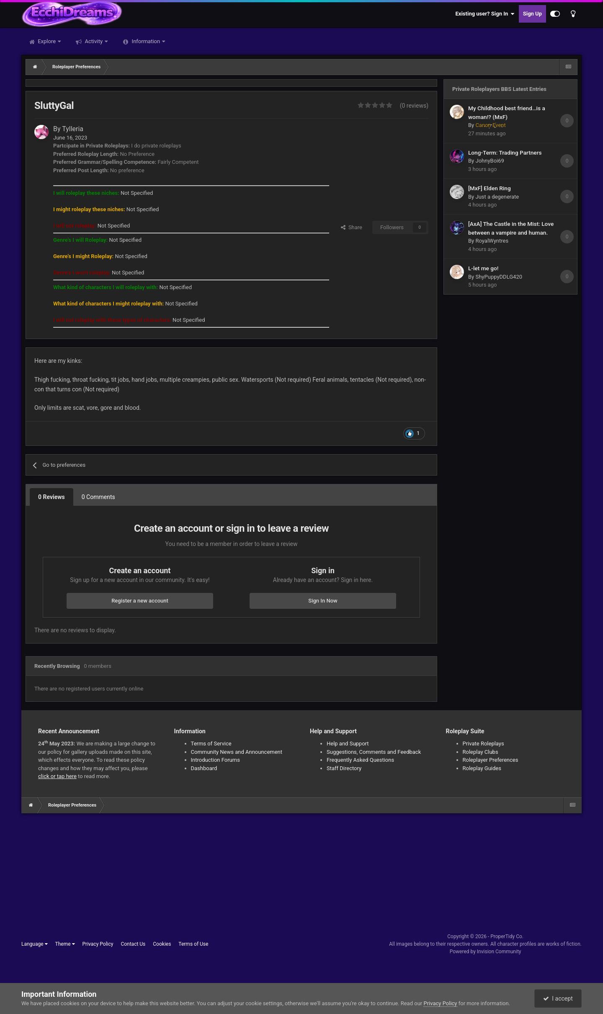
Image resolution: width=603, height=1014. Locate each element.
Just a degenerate (497, 197)
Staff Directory (344, 768)
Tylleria (72, 129)
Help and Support (348, 743)
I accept (557, 998)
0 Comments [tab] (98, 497)
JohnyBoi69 (489, 161)
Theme (65, 944)
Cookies (162, 944)
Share (351, 227)
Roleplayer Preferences (490, 760)
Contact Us (133, 944)
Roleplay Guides (482, 768)
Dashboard (204, 768)
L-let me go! (483, 268)
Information (145, 41)
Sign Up (532, 13)
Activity (93, 41)
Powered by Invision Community (485, 952)
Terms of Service (211, 743)
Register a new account (139, 601)
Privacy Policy (97, 944)
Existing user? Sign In (485, 14)
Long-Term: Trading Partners (505, 152)
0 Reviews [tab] (51, 497)
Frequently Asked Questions (360, 760)
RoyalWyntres (491, 241)
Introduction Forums (215, 760)
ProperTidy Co (506, 936)
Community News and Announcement (237, 752)
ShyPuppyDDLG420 (498, 277)
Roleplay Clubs (480, 752)
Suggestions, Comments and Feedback (374, 752)
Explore (46, 41)
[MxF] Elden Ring (489, 188)
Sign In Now (322, 601)
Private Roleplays (483, 743)
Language (34, 944)
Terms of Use (193, 944)
